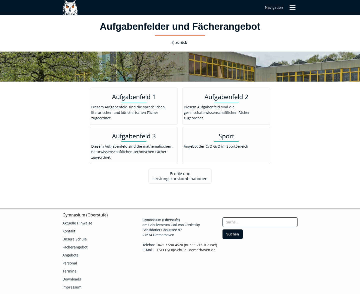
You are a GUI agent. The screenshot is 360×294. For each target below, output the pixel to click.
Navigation (274, 7)
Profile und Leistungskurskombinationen (180, 176)
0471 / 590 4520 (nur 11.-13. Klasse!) (187, 244)
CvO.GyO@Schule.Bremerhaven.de (185, 249)
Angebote (70, 255)
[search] (232, 234)
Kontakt (68, 231)
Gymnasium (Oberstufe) (85, 215)
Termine (69, 271)
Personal (69, 263)
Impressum (72, 287)
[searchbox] (260, 222)
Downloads (71, 279)
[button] (293, 7)
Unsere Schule (74, 239)
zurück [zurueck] (181, 42)
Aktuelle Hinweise (77, 223)
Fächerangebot (75, 247)
